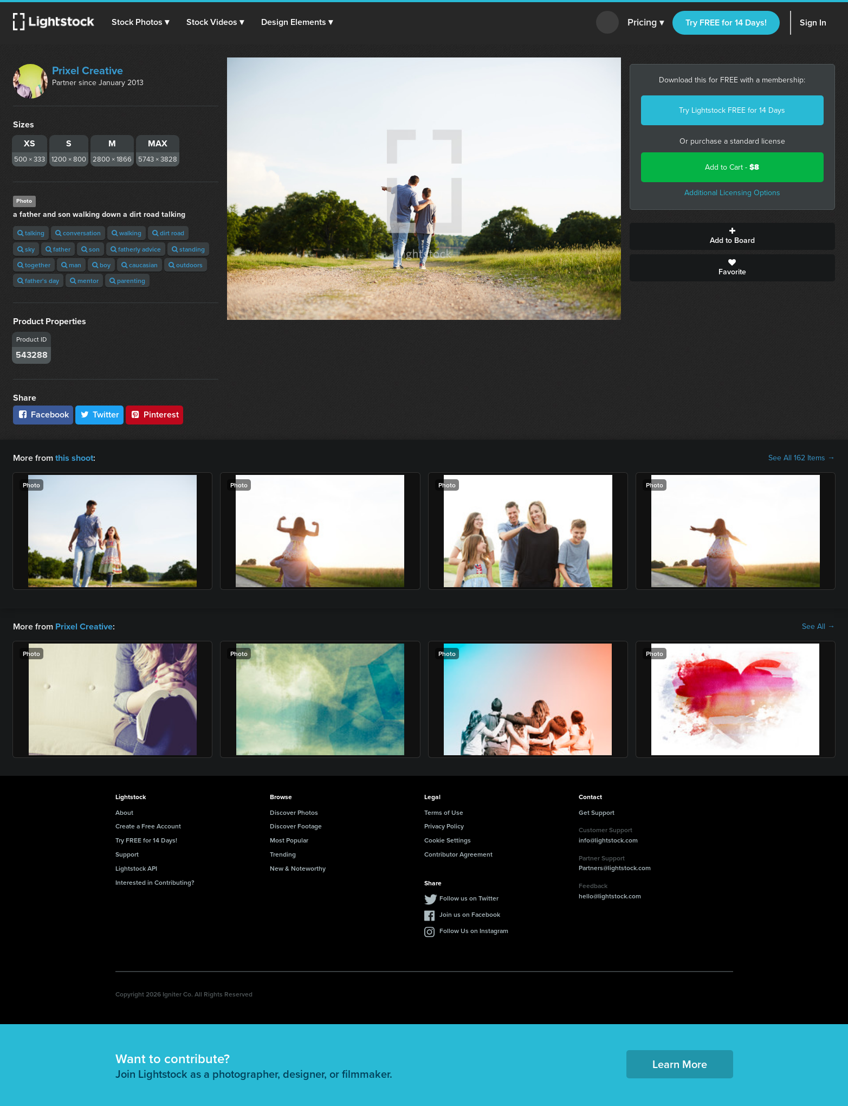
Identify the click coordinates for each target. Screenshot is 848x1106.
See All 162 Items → (801, 458)
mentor (84, 280)
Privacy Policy (444, 826)
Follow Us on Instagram (473, 930)
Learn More (679, 1063)
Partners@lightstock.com (615, 867)
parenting (127, 280)
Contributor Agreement (458, 854)
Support (127, 854)
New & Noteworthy (298, 868)
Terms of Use (443, 811)
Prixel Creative (87, 70)
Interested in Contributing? (155, 881)
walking (126, 232)
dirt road (168, 232)
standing (188, 249)
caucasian (139, 264)
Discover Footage (296, 826)
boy (101, 264)
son (90, 249)
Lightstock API (136, 868)
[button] (140, 22)
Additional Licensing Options (732, 192)
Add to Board (732, 236)
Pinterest (154, 414)
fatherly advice (136, 249)
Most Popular (289, 840)
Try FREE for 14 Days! (726, 22)
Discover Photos (294, 811)
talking (30, 232)
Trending (283, 854)
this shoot (74, 458)
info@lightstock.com (608, 840)
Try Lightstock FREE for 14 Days (732, 110)
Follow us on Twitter (469, 898)
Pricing (645, 23)
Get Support (596, 811)
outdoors (186, 264)
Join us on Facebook (469, 914)
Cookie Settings (447, 840)
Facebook (43, 414)
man (71, 264)
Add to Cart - (732, 167)
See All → (818, 626)
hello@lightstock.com (610, 895)
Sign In (813, 22)
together (33, 264)
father (58, 249)
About (124, 811)
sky (26, 249)
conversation (78, 232)
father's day (38, 280)
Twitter (100, 414)
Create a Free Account (148, 826)
